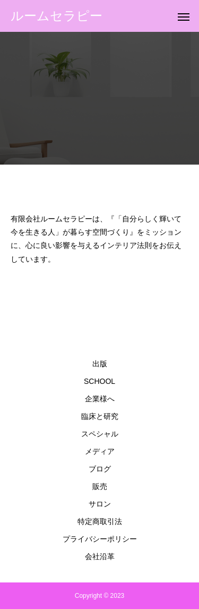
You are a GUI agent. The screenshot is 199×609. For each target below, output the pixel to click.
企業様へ (100, 398)
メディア (100, 451)
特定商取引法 (99, 521)
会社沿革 (100, 556)
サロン (100, 504)
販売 (99, 486)
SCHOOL (99, 381)
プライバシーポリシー (100, 539)
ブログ (100, 469)
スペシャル (99, 434)
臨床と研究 (99, 416)
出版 (99, 363)
